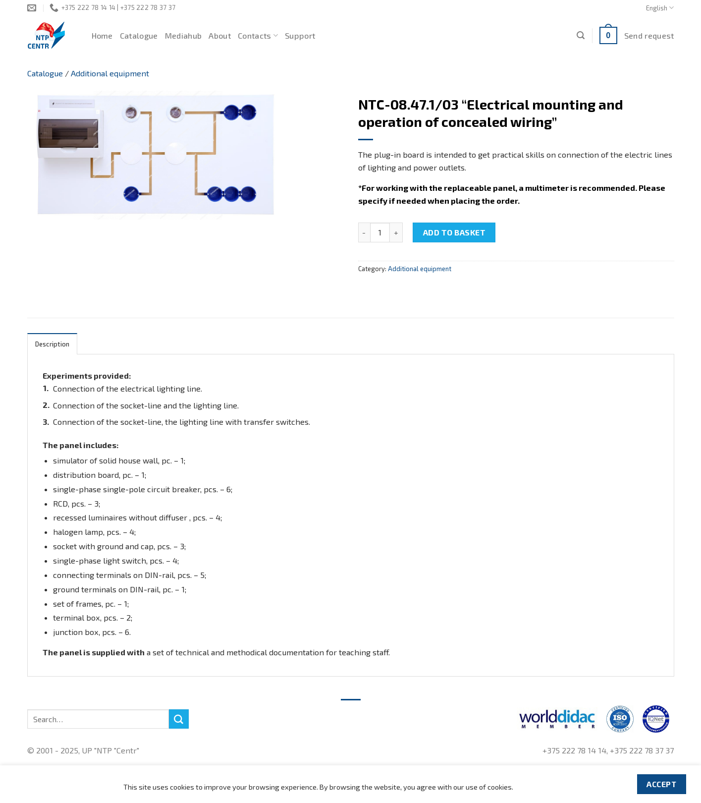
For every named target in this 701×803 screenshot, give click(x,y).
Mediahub (183, 35)
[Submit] (179, 719)
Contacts (258, 36)
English (660, 7)
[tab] (52, 343)
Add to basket (454, 232)
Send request (649, 35)
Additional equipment (110, 73)
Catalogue (139, 35)
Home (102, 35)
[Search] (581, 35)
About (220, 35)
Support (300, 35)
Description (52, 344)
